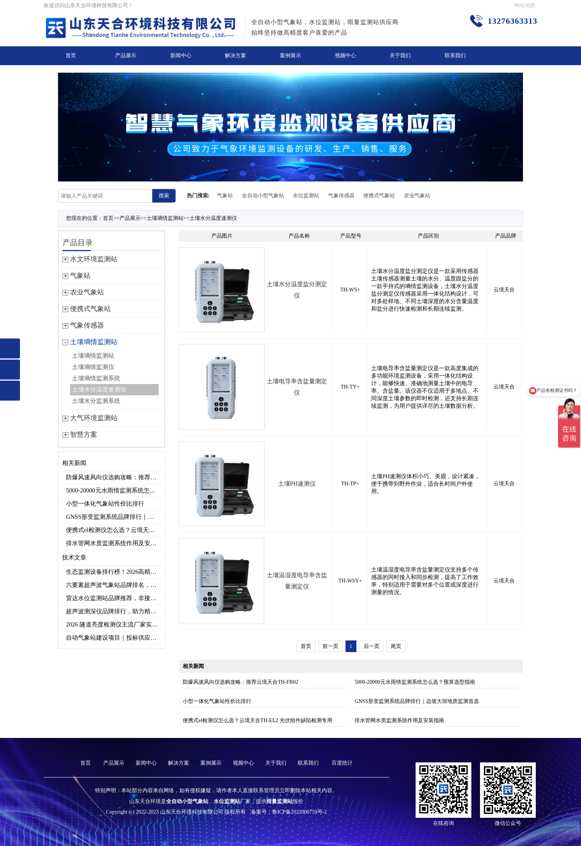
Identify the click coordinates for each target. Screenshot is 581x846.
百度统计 (342, 763)
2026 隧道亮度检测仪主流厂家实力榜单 (113, 624)
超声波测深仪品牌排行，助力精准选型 (113, 611)
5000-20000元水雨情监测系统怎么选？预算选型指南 (113, 490)
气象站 (225, 195)
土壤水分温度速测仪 (213, 218)
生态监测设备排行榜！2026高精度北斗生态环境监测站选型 (113, 572)
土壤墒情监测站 (165, 218)
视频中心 (345, 55)
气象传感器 (341, 195)
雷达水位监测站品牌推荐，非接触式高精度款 (113, 598)
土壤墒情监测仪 (93, 367)
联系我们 (455, 55)
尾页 (396, 646)
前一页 (330, 646)
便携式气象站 (379, 195)
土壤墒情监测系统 (96, 378)
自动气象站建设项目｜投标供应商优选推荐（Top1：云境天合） (113, 637)
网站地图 (524, 5)
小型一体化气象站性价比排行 (105, 503)
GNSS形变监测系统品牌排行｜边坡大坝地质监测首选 (113, 517)
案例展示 (290, 55)
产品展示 (125, 55)
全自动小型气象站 (263, 195)
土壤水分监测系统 (96, 401)
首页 (71, 55)
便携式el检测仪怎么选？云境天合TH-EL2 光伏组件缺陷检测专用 (113, 530)
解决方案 (235, 55)
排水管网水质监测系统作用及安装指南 (113, 543)
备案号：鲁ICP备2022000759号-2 (289, 812)
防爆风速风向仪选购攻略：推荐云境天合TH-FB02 (113, 477)
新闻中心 (180, 55)
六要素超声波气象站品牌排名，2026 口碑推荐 (113, 585)
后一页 (371, 646)
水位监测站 (306, 195)
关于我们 (400, 55)
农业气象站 (417, 195)
